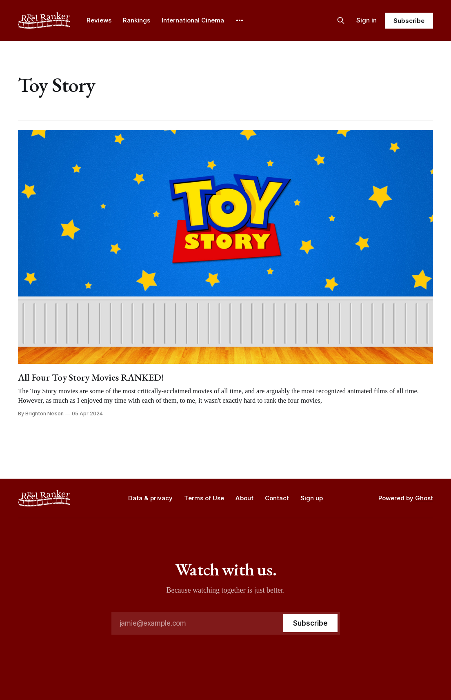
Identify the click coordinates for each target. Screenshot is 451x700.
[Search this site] (340, 20)
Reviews (99, 20)
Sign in (366, 20)
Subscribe (408, 21)
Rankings (136, 20)
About (244, 498)
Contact (277, 498)
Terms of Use (204, 498)
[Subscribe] (310, 623)
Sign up (311, 498)
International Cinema (193, 20)
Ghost (424, 498)
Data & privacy (150, 498)
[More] (239, 20)
